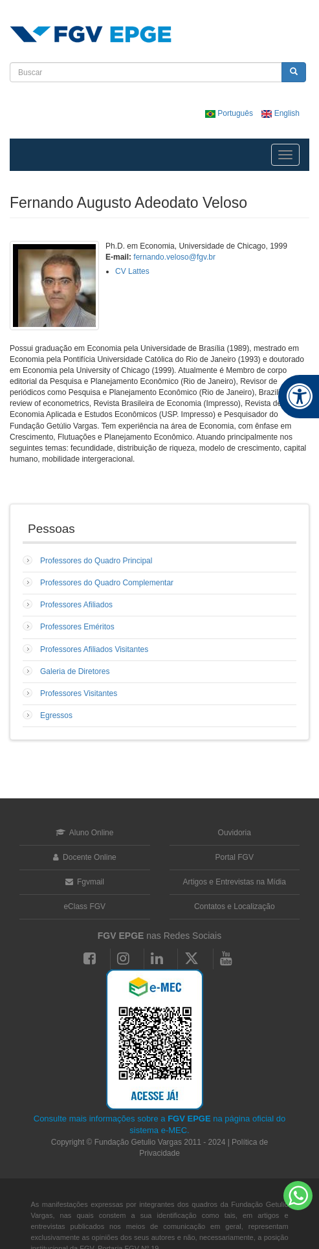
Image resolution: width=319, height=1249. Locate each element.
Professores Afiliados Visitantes (94, 649)
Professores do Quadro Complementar (106, 582)
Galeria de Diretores (74, 671)
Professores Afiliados (76, 604)
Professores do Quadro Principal (96, 560)
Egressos (56, 715)
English (280, 113)
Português (230, 113)
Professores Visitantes (78, 693)
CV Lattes (132, 271)
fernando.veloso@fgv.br (174, 257)
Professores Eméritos (77, 626)
